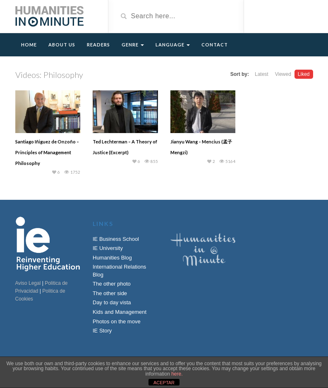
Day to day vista (112, 302)
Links (103, 223)
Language (173, 44)
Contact (214, 44)
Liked (304, 74)
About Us (61, 44)
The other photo (112, 284)
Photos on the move (117, 321)
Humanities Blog (112, 258)
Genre (133, 44)
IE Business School (116, 239)
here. (176, 374)
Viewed (283, 74)
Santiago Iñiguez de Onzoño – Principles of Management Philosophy (47, 152)
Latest (261, 74)
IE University (108, 248)
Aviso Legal (28, 283)
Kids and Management (119, 312)
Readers (98, 44)
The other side (110, 293)
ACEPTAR (164, 382)
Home (29, 44)
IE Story (102, 330)
